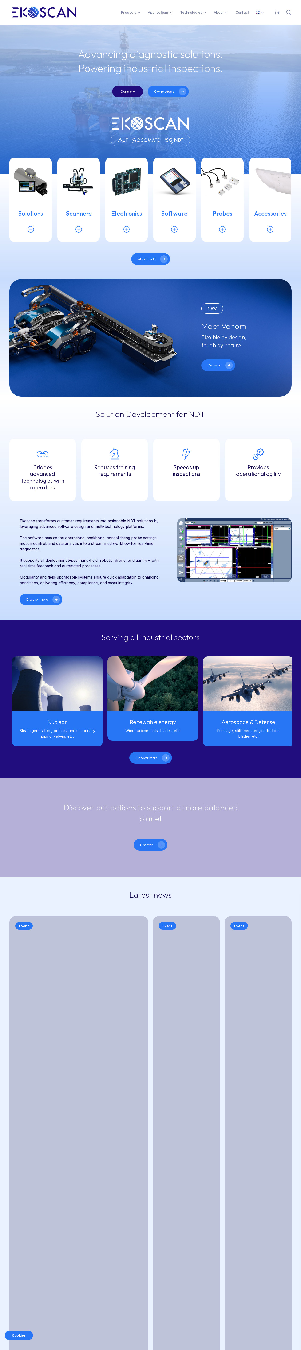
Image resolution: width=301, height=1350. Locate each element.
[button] (127, 91)
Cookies (19, 1335)
